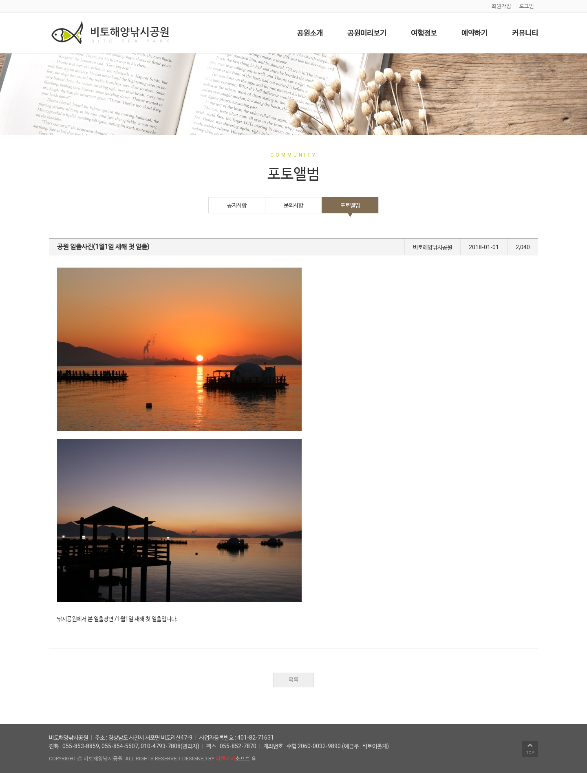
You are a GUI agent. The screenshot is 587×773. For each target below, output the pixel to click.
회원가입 (501, 6)
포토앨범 (350, 205)
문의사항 (293, 205)
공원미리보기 (366, 33)
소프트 (233, 758)
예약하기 (474, 33)
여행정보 (424, 33)
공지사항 (237, 205)
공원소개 (310, 33)
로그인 (526, 6)
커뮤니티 (525, 33)
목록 (293, 679)
